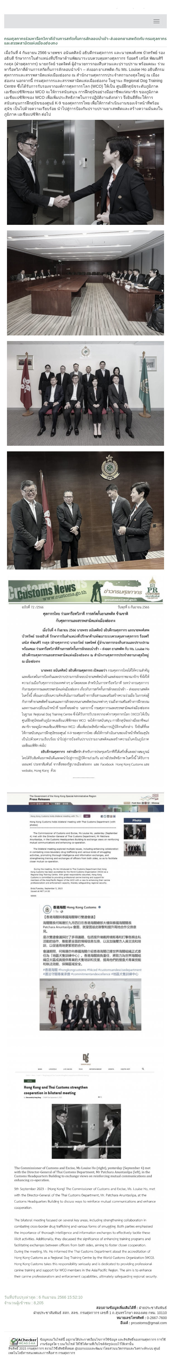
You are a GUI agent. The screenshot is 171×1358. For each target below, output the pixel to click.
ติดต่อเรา (125, 8)
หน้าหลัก (108, 8)
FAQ (139, 8)
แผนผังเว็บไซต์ (156, 8)
